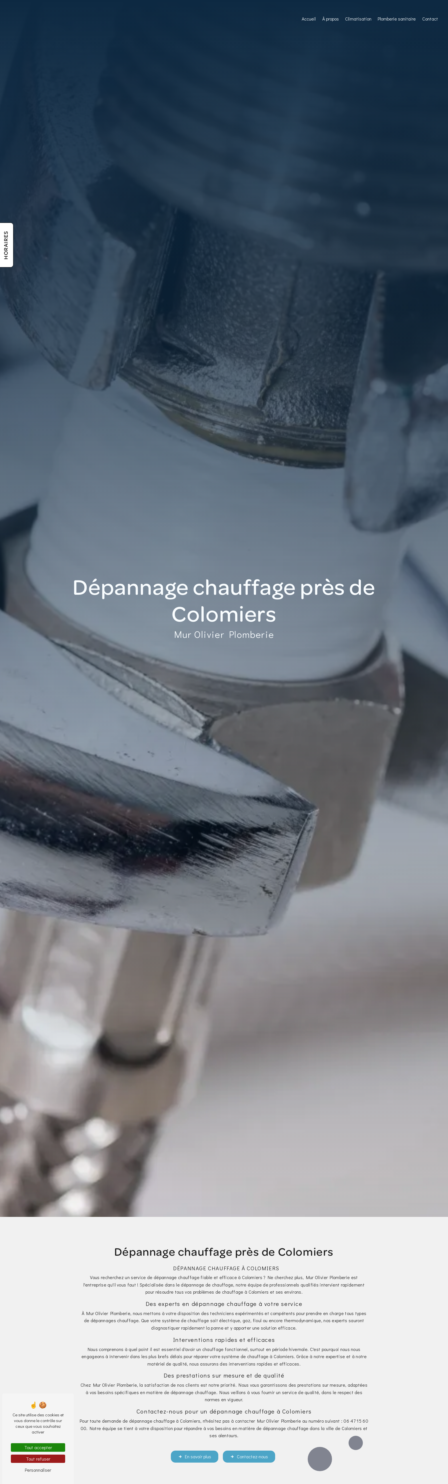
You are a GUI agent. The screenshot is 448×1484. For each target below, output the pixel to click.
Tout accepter (38, 1447)
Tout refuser (38, 1459)
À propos (330, 19)
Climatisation (358, 19)
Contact (430, 19)
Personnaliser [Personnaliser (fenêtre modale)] (38, 1470)
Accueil (309, 19)
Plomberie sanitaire (397, 19)
